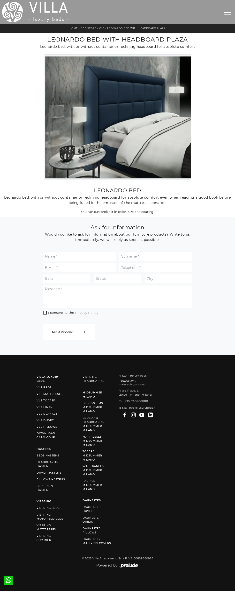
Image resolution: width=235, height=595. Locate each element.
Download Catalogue (46, 442)
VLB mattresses (49, 401)
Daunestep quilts (92, 527)
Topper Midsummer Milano (92, 462)
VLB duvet (45, 427)
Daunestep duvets (92, 516)
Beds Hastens (48, 462)
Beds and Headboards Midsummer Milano (93, 431)
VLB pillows (47, 434)
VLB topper (46, 407)
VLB (102, 28)
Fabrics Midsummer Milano (92, 492)
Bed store (88, 28)
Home (73, 28)
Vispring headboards (93, 386)
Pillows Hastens (51, 486)
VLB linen (45, 414)
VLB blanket (47, 420)
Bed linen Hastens (45, 495)
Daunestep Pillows (92, 537)
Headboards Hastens (47, 471)
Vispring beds (48, 515)
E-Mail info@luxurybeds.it (137, 431)
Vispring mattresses (46, 534)
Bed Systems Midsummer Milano (93, 414)
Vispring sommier (44, 545)
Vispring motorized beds (50, 523)
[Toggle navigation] (227, 12)
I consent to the (73, 331)
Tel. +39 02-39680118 (133, 425)
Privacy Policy (86, 331)
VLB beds (44, 394)
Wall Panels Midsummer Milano (93, 477)
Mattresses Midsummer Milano (92, 448)
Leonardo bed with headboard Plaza (136, 28)
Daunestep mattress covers (97, 548)
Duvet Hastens (49, 480)
